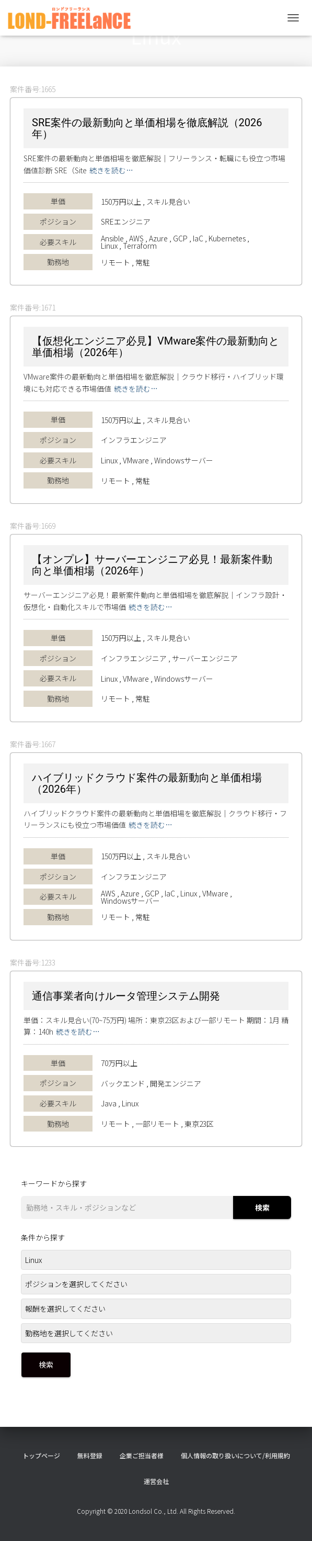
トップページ (41, 1455)
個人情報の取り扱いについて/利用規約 (235, 1455)
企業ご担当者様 (142, 1455)
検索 (262, 1207)
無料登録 (89, 1455)
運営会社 (156, 1481)
